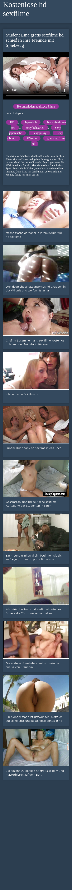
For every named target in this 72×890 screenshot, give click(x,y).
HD (12, 122)
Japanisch (31, 122)
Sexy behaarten (35, 127)
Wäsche (32, 138)
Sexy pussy (39, 133)
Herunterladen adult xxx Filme (36, 106)
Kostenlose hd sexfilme (25, 9)
